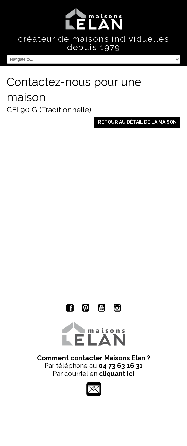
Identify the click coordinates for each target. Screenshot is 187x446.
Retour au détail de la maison (137, 122)
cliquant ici (116, 374)
